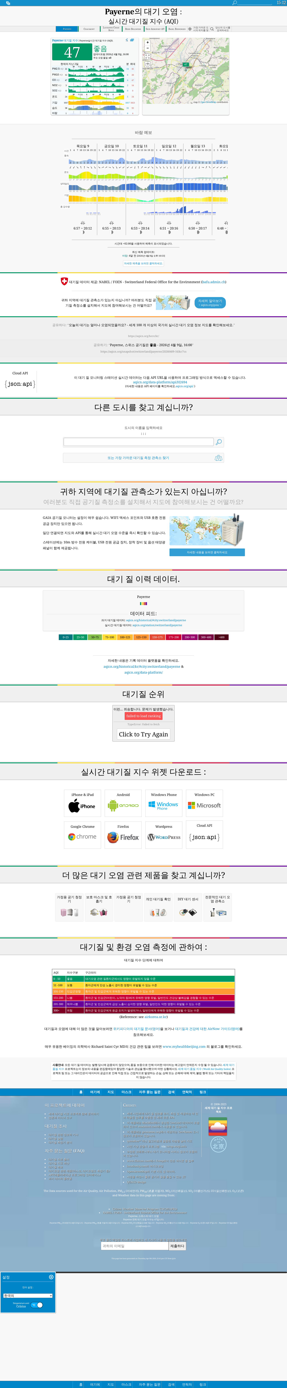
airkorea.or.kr (156, 1162)
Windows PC (204, 845)
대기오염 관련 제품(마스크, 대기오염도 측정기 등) (79, 1316)
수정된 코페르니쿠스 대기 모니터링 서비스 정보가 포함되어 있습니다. (160, 1298)
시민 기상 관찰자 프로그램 (143, 1291)
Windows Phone (163, 845)
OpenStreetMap (208, 93)
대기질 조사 (56, 1271)
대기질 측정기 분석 (60, 1287)
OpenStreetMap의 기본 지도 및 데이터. (151, 1316)
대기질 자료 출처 (59, 1304)
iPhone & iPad (82, 845)
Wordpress (163, 877)
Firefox (123, 877)
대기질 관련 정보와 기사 (63, 1280)
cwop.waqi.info (176, 1291)
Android (123, 845)
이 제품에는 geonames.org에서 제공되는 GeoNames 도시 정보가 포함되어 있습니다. (160, 1279)
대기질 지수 (65, 32)
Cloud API (204, 876)
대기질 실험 (56, 1283)
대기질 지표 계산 (59, 1308)
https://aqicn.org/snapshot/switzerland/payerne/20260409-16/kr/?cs (143, 343)
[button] (185, 58)
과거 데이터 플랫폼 (60, 1324)
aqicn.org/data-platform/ (143, 663)
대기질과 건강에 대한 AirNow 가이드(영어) (207, 1174)
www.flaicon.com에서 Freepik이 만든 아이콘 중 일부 (160, 1306)
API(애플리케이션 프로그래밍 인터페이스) (74, 1320)
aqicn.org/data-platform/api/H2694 (160, 373)
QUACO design (136, 1327)
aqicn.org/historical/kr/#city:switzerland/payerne (142, 658)
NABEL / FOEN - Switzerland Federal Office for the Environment (145, 1358)
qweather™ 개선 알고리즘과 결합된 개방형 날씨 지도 (159, 1286)
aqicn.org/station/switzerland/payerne (157, 616)
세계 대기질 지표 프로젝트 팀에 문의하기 (74, 1259)
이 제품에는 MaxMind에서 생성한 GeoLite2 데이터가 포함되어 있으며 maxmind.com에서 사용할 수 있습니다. (161, 1270)
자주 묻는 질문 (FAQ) (64, 1296)
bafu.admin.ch (213, 273)
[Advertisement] (143, 698)
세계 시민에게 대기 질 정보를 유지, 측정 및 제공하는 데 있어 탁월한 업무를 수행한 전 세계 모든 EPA (160, 1260)
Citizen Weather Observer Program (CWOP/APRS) (145, 1354)
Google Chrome (82, 877)
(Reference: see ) (143, 1139)
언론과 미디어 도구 (60, 1263)
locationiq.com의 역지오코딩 (145, 1311)
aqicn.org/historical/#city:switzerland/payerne (156, 611)
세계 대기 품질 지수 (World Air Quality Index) (205, 1214)
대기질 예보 (56, 1312)
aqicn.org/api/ (184, 377)
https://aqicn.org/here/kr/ (143, 327)
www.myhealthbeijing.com (184, 1191)
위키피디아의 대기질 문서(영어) (136, 1174)
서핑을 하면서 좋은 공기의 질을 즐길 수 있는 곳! (156, 1322)
